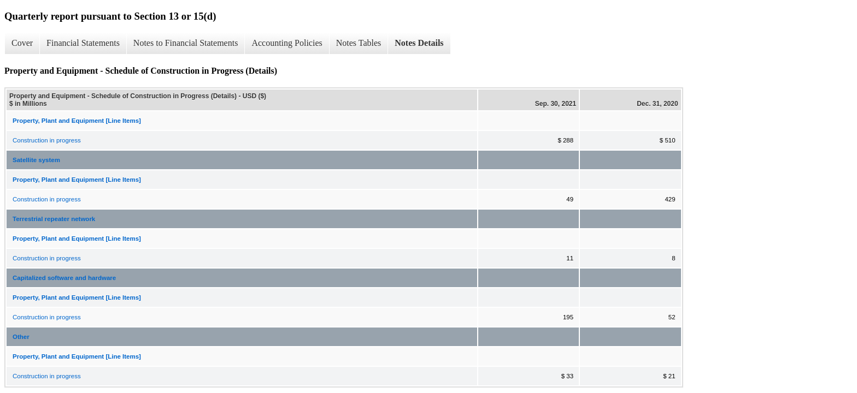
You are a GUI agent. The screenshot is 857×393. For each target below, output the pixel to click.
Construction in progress (47, 140)
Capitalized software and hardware (64, 278)
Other (21, 337)
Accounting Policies (286, 42)
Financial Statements (83, 42)
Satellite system (36, 160)
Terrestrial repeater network (54, 219)
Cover (22, 42)
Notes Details (419, 42)
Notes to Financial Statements (185, 42)
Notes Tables (358, 42)
